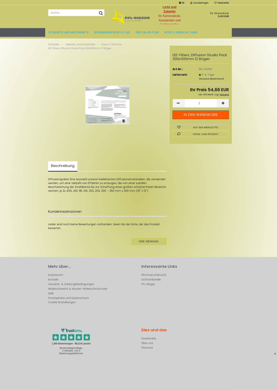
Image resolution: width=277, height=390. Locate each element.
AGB (50, 293)
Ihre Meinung (149, 241)
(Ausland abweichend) (211, 78)
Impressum (55, 275)
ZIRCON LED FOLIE (147, 32)
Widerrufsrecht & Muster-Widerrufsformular (77, 289)
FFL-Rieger (148, 284)
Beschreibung (62, 165)
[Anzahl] (200, 103)
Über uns (147, 343)
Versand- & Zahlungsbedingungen (71, 284)
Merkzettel (221, 2)
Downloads (148, 338)
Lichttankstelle (151, 279)
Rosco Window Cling (181, 32)
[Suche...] (100, 12)
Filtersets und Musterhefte (68, 32)
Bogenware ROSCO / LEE (112, 32)
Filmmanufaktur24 (153, 275)
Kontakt (53, 279)
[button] (181, 2)
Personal (147, 348)
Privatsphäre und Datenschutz (68, 298)
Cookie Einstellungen (62, 302)
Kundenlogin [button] (199, 2)
